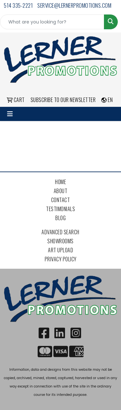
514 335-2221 (18, 5)
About (61, 191)
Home (60, 182)
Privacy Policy (61, 259)
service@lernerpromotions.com (74, 5)
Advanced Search (60, 232)
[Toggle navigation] (10, 113)
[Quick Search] (52, 21)
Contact (60, 200)
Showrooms (60, 241)
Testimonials (60, 209)
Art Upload (60, 250)
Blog (60, 218)
